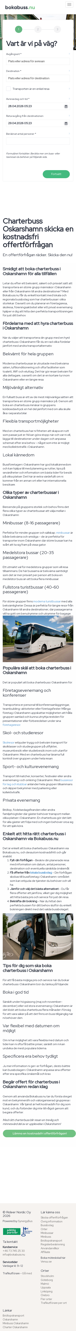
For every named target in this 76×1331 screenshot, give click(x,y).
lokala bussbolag (41, 872)
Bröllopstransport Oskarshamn (13, 1317)
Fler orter (46, 1299)
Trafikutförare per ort (54, 1303)
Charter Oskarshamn (15, 1327)
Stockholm (47, 1276)
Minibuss (46, 1237)
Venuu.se (46, 1261)
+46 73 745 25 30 (14, 1251)
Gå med (27, 1273)
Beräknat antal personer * (21, 133)
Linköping (46, 1291)
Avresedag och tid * (17, 99)
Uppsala (46, 1287)
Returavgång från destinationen (24, 116)
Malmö (45, 1284)
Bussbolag (47, 1225)
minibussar (63, 533)
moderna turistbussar (47, 601)
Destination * (13, 71)
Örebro (45, 1295)
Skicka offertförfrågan (54, 1217)
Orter (44, 1229)
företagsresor (11, 725)
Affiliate (45, 1252)
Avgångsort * (14, 54)
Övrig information (51, 1221)
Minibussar (47, 1233)
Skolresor (8, 742)
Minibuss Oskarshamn (16, 1323)
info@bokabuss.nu (14, 1254)
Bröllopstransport (51, 1240)
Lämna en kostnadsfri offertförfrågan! (39, 1133)
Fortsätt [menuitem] (56, 174)
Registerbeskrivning (53, 1244)
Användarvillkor (50, 1248)
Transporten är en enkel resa (27, 88)
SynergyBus (25, 1221)
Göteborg (47, 1280)
